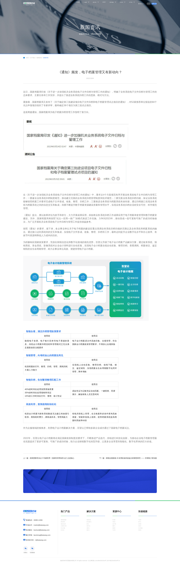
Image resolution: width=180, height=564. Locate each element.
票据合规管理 (64, 523)
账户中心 (140, 523)
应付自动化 (64, 537)
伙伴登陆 (140, 527)
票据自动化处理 (65, 527)
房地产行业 (90, 530)
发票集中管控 (90, 520)
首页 (27, 57)
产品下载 (115, 537)
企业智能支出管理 (66, 530)
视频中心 (115, 530)
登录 (142, 4)
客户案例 (115, 520)
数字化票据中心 (91, 523)
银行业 (88, 527)
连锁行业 (89, 533)
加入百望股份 (142, 533)
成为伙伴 (140, 530)
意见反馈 (140, 537)
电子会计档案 (64, 533)
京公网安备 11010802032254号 (97, 560)
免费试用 (152, 4)
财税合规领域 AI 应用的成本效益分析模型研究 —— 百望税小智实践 (128, 458)
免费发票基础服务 (66, 520)
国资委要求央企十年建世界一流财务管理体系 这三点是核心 (48, 458)
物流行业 (89, 537)
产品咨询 (140, 520)
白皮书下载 (115, 527)
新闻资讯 (115, 533)
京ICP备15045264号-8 (113, 560)
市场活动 (115, 523)
